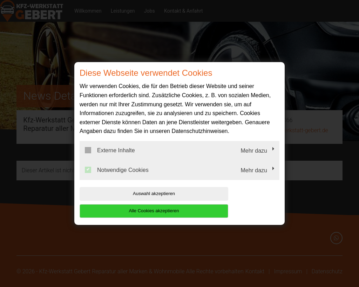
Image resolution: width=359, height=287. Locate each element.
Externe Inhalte (110, 159)
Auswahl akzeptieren (124, 202)
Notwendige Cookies (117, 178)
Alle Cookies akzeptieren (234, 202)
